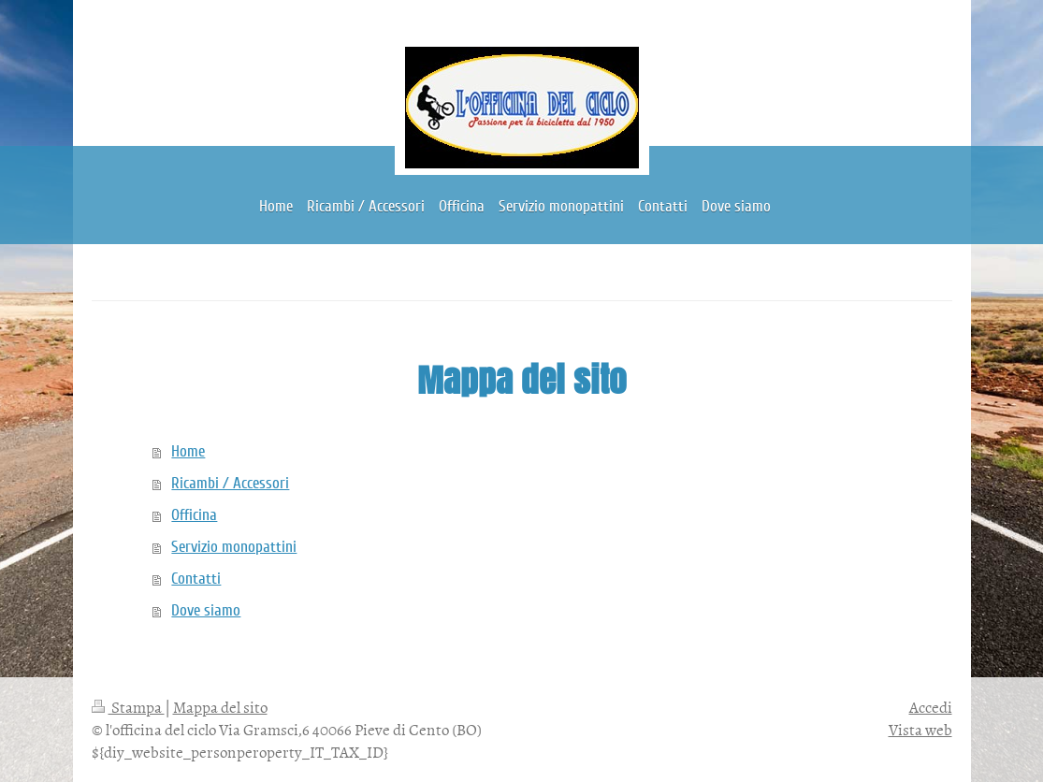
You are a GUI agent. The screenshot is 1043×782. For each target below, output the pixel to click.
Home (188, 451)
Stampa (128, 706)
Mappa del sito (220, 706)
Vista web (920, 729)
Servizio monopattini (234, 547)
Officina (194, 515)
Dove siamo (205, 610)
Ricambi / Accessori (230, 483)
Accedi (930, 706)
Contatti (196, 578)
